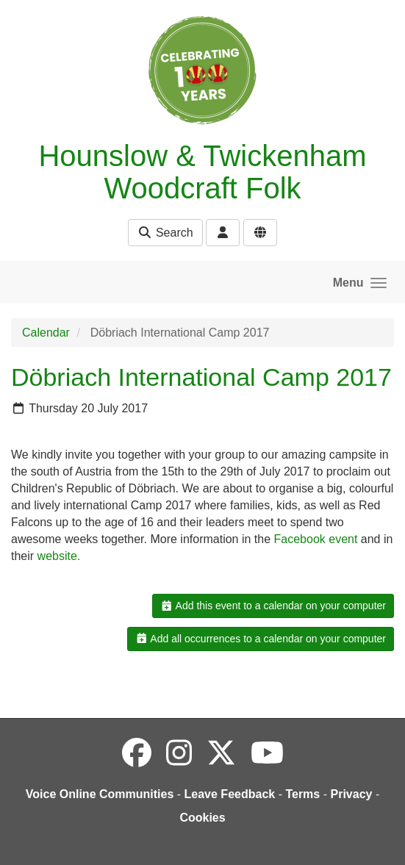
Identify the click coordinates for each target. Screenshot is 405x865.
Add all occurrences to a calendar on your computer (260, 639)
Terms (302, 794)
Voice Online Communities (100, 794)
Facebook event (316, 539)
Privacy (351, 794)
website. (59, 556)
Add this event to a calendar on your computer (273, 605)
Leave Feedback (230, 794)
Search (165, 232)
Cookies (202, 817)
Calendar (46, 332)
